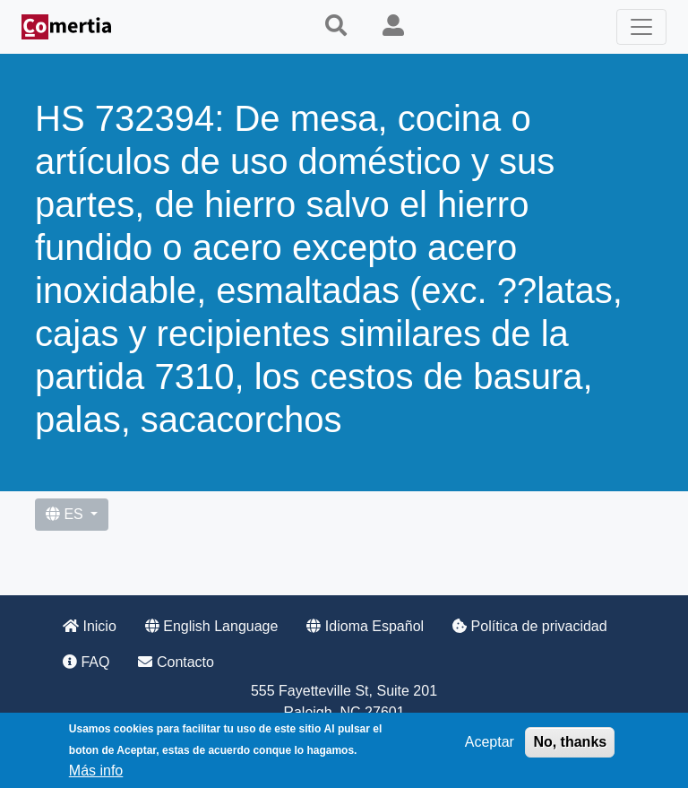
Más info (96, 770)
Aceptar (489, 741)
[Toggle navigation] (641, 27)
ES (66, 514)
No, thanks (569, 741)
